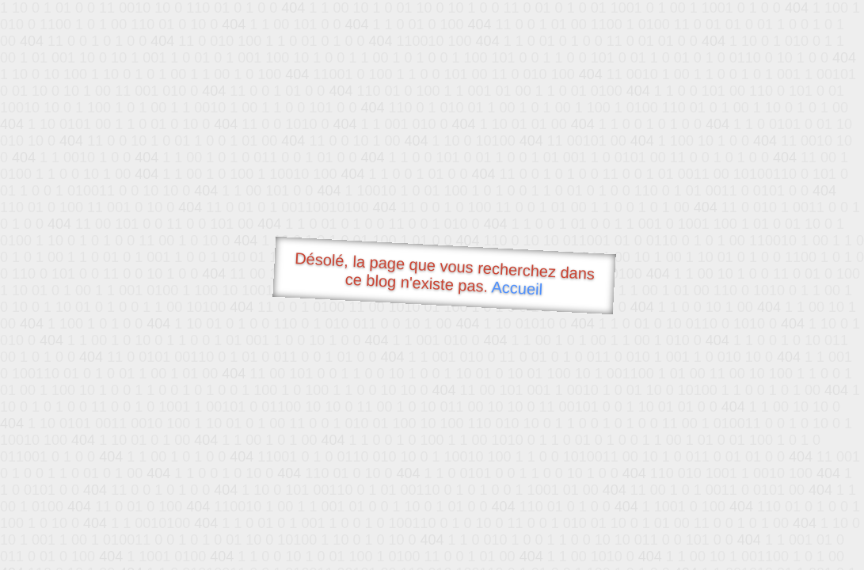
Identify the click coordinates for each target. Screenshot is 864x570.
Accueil (517, 288)
